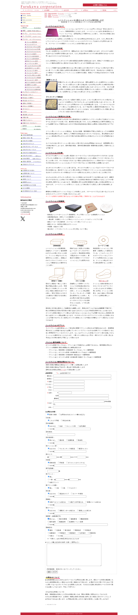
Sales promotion (52, 13)
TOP (45, 13)
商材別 (50, 16)
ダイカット (103, 281)
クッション (61, 13)
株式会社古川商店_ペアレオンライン (46, 6)
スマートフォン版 (25, 214)
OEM (49, 15)
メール (63, 369)
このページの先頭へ (51, 604)
